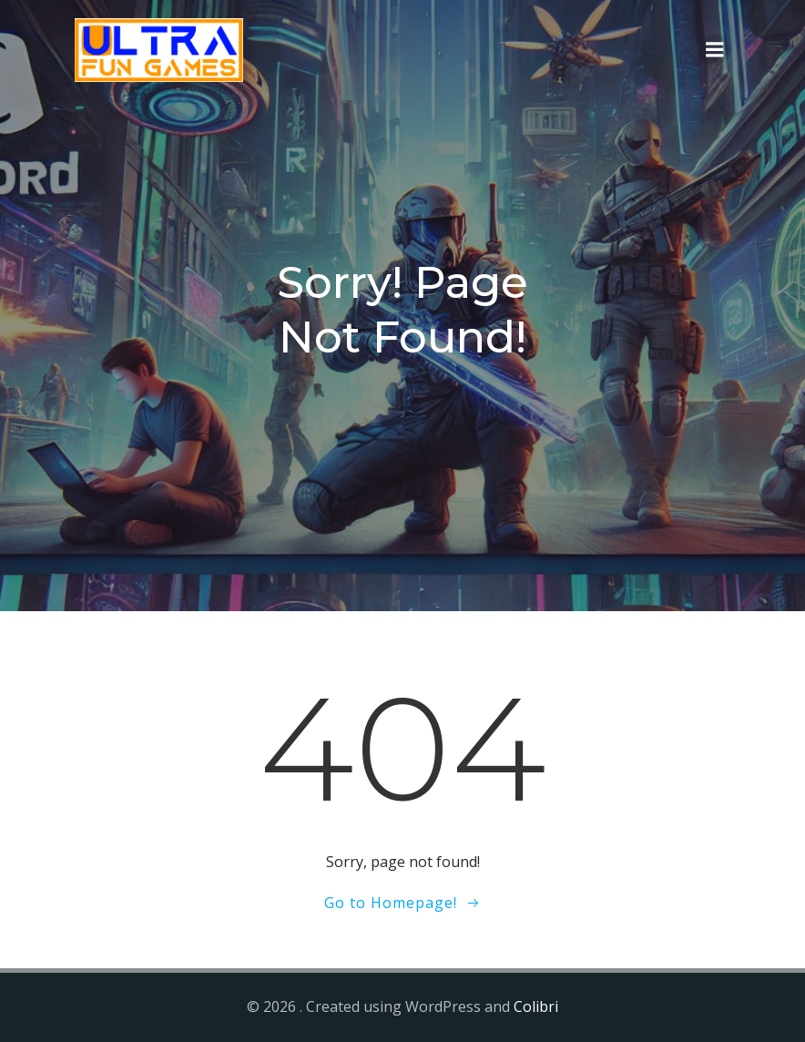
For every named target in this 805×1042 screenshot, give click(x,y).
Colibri (536, 1006)
